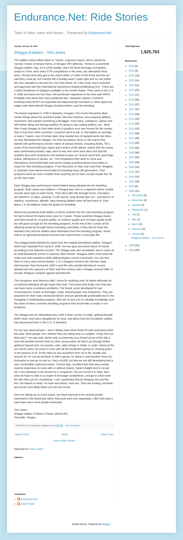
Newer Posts (22, 434)
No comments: (73, 425)
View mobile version (64, 440)
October (136, 205)
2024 (132, 75)
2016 (132, 114)
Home (64, 434)
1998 (132, 250)
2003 (132, 176)
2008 (132, 152)
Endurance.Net (99, 33)
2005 (132, 167)
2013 (132, 128)
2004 (132, 171)
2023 (132, 80)
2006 (132, 162)
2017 (132, 109)
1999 (132, 245)
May (134, 219)
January (136, 233)
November (138, 200)
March (135, 224)
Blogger (106, 524)
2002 (132, 181)
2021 (132, 90)
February (137, 228)
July (134, 214)
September (138, 209)
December (138, 195)
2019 (132, 99)
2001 (132, 186)
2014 (132, 123)
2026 (132, 66)
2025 (132, 70)
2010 (132, 142)
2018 (132, 104)
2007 (132, 157)
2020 (132, 94)
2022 (132, 85)
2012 (132, 133)
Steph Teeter (28, 503)
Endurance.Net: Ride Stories (81, 17)
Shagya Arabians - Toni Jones (39, 52)
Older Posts (107, 434)
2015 (132, 118)
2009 (132, 147)
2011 (132, 138)
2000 (132, 191)
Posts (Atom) (36, 449)
